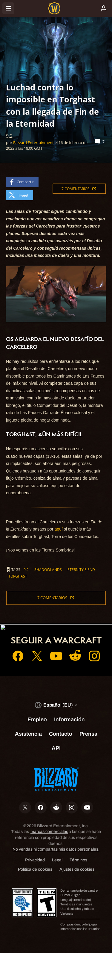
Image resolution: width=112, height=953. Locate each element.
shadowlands (48, 569)
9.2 (26, 569)
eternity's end (81, 569)
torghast (17, 576)
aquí (59, 529)
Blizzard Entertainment (33, 142)
